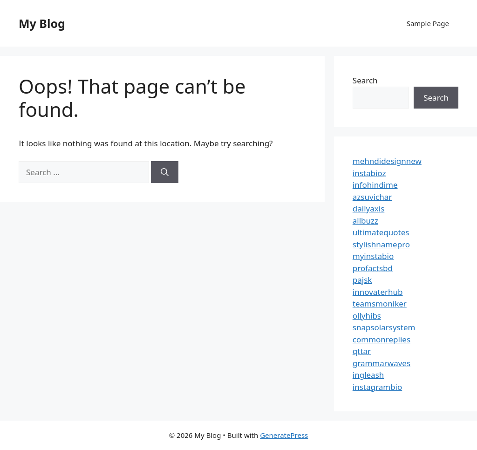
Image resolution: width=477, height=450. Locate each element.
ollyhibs (367, 315)
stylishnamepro (381, 244)
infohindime (375, 184)
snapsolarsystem (384, 327)
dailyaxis (369, 208)
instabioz (369, 173)
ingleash (368, 374)
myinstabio (373, 256)
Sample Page (428, 23)
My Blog (42, 23)
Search (365, 80)
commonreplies (381, 339)
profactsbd (373, 268)
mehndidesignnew (387, 161)
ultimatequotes (381, 232)
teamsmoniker (380, 303)
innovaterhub (378, 291)
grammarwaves (381, 363)
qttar (362, 351)
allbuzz (365, 220)
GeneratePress (284, 435)
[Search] (164, 172)
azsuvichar (372, 196)
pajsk (362, 279)
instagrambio (377, 387)
